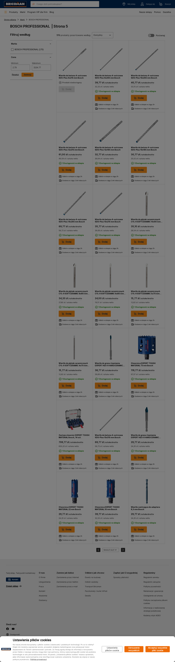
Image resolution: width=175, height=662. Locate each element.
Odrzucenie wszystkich (133, 649)
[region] (87, 649)
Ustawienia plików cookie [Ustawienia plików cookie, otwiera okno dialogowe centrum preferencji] (112, 649)
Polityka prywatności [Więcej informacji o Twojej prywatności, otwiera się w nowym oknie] (38, 659)
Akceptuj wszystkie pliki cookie (157, 649)
